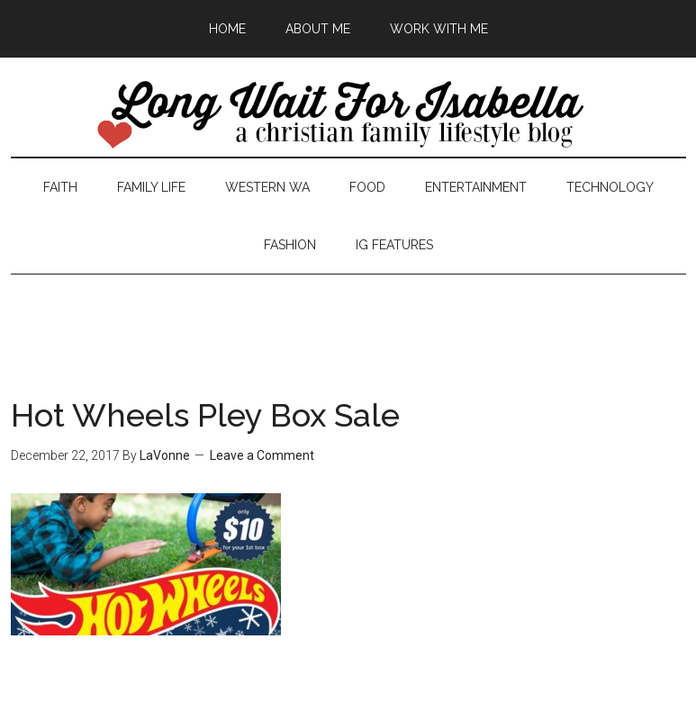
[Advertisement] (348, 315)
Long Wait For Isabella (348, 116)
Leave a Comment (262, 455)
